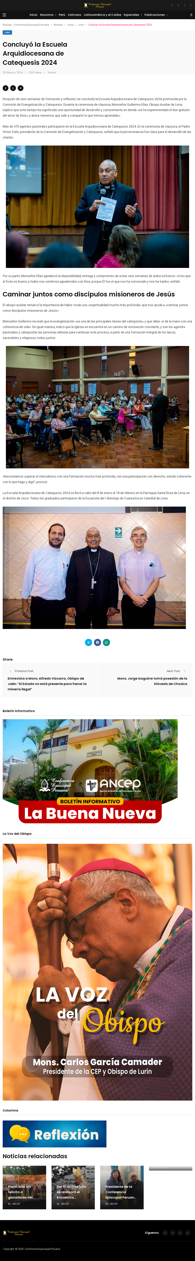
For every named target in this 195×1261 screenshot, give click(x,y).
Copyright (8, 1249)
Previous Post (21, 671)
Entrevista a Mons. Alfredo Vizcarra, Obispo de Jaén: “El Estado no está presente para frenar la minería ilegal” (47, 683)
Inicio (33, 15)
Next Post (177, 671)
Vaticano (74, 15)
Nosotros (46, 15)
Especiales (131, 15)
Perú (62, 15)
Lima (7, 32)
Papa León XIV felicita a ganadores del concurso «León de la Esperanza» (23, 1197)
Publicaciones (155, 15)
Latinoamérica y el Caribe (102, 15)
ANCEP (16, 1204)
